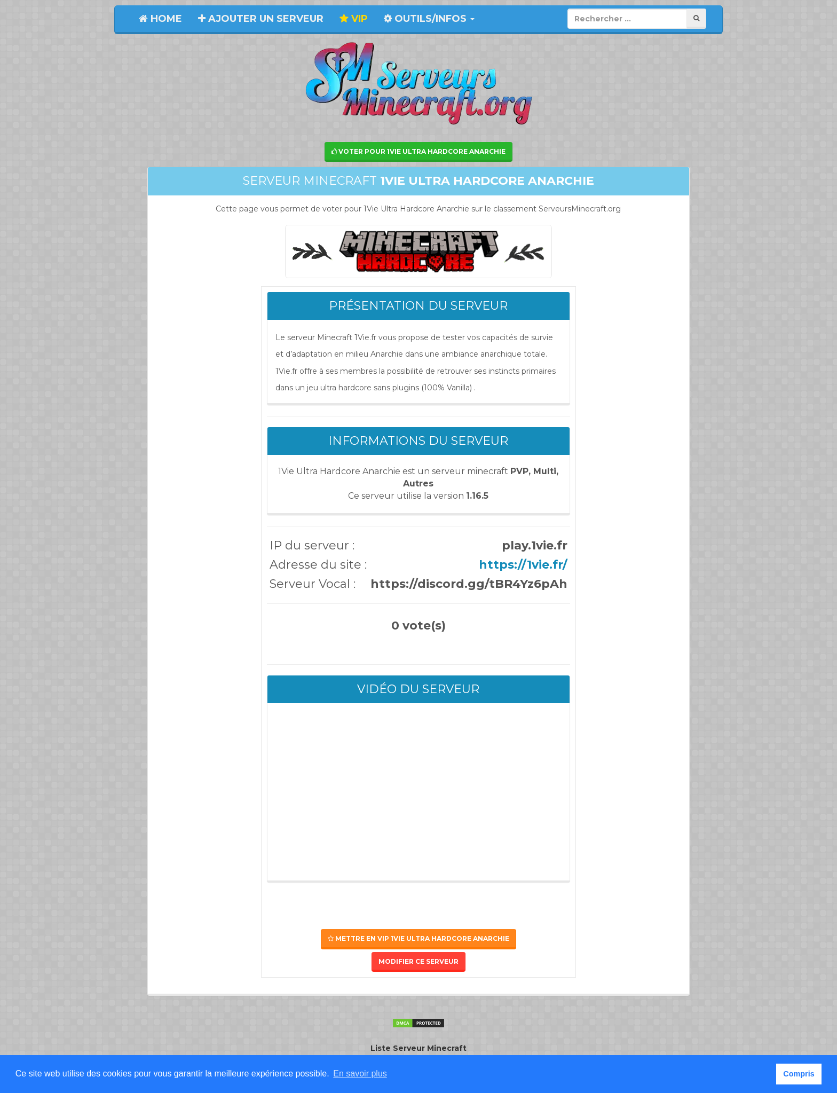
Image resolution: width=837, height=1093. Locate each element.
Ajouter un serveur (260, 19)
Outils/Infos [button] (429, 19)
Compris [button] (798, 1074)
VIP (353, 19)
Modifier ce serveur (418, 961)
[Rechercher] (696, 18)
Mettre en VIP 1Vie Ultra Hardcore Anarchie (418, 938)
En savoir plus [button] (360, 1073)
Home (160, 19)
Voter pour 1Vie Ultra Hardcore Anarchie (418, 151)
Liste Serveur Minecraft (418, 1048)
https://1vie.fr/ (523, 564)
